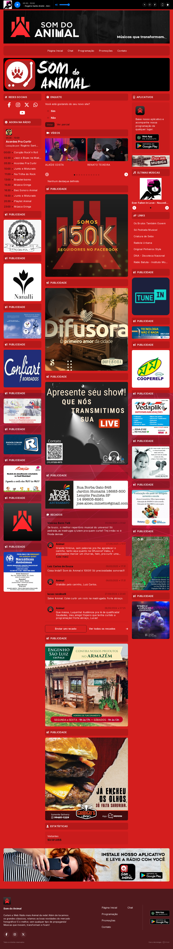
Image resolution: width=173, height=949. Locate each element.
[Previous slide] (47, 174)
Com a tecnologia (159, 942)
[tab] (74, 174)
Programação (86, 50)
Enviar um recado (65, 628)
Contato (122, 50)
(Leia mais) (62, 556)
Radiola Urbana (143, 242)
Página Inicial (55, 50)
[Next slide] (126, 174)
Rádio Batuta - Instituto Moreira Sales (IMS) (152, 262)
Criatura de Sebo (144, 236)
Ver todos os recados (108, 628)
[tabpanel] (65, 154)
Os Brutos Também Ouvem (150, 223)
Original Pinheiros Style (147, 249)
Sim (53, 111)
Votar (50, 124)
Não (53, 117)
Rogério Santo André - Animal (38, 145)
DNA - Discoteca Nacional (149, 255)
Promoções (106, 50)
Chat (70, 50)
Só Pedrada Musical (145, 229)
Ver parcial (63, 124)
